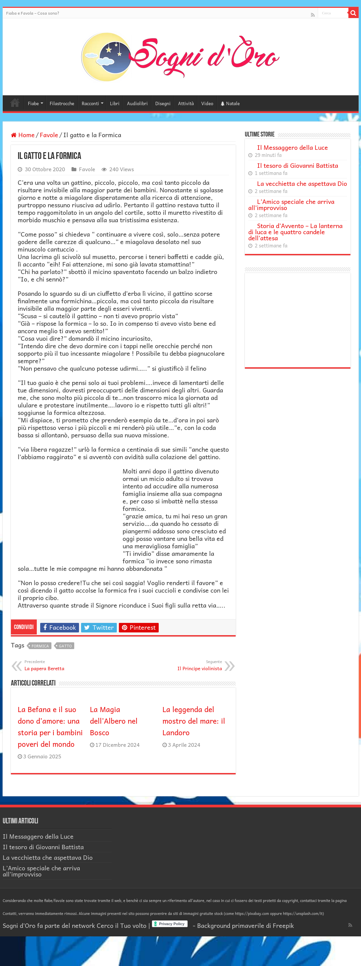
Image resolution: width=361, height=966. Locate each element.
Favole (49, 135)
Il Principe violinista (187, 665)
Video (207, 103)
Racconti (90, 103)
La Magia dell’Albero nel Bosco (114, 720)
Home (15, 102)
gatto (65, 646)
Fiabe (33, 103)
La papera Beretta (59, 665)
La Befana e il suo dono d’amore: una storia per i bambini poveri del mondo (50, 726)
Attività (186, 103)
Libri (115, 103)
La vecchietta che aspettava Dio (302, 183)
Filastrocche (62, 103)
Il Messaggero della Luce (292, 147)
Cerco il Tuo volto (121, 925)
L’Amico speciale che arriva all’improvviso (291, 204)
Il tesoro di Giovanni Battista (297, 165)
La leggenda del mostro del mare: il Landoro (193, 720)
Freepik (283, 925)
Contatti (9, 913)
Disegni (163, 103)
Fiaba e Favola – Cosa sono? (32, 13)
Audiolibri (137, 103)
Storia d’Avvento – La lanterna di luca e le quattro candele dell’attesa (295, 232)
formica (40, 646)
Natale (230, 103)
